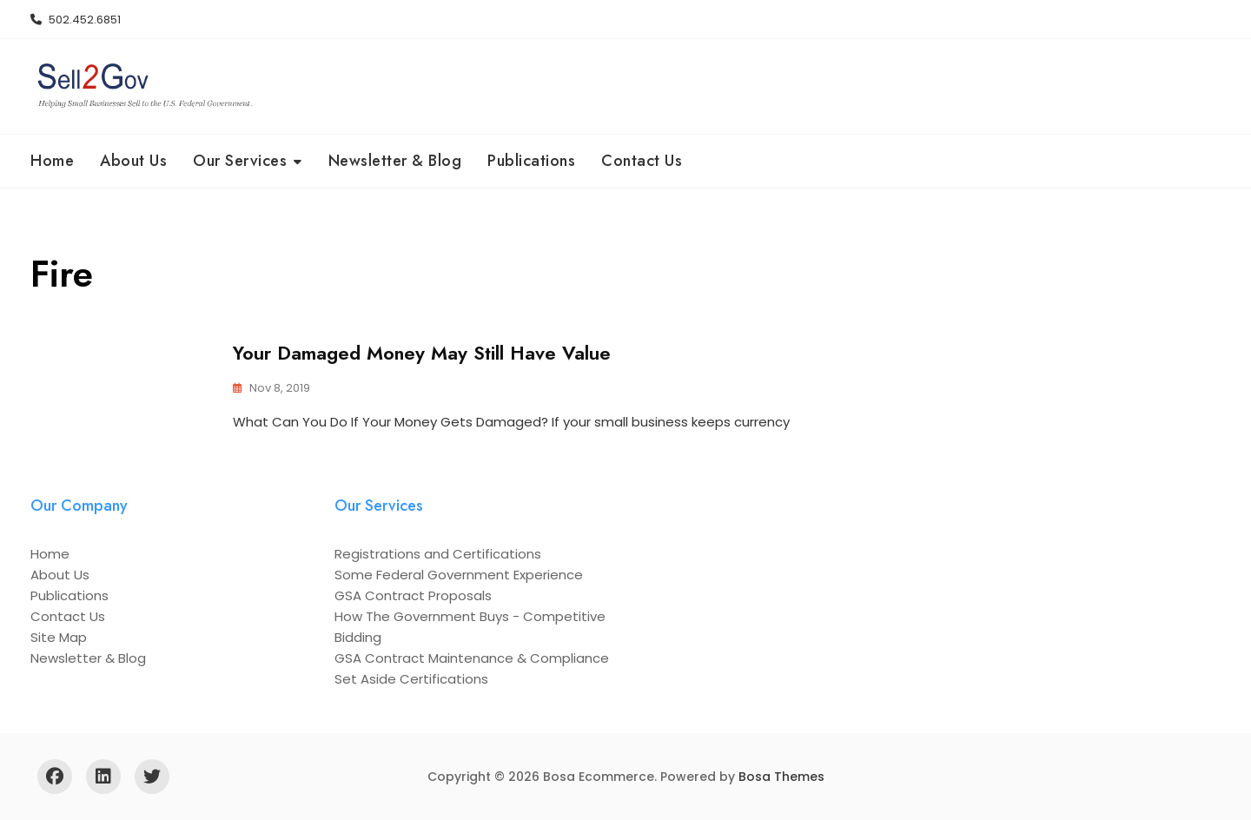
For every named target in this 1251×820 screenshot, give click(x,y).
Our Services (240, 160)
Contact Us (641, 160)
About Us (133, 160)
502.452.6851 (75, 19)
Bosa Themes (781, 776)
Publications (531, 160)
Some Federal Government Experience (458, 574)
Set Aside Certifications (411, 679)
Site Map (58, 637)
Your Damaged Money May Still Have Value (422, 353)
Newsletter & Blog (395, 160)
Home (52, 160)
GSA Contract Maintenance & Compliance (471, 658)
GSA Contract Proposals (413, 595)
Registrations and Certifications (437, 554)
